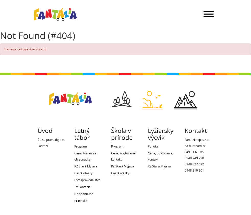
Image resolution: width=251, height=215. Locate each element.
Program (80, 146)
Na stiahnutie (83, 194)
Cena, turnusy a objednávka (85, 156)
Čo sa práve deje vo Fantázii (51, 143)
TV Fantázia (82, 187)
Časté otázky (83, 173)
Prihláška (80, 201)
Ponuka (153, 146)
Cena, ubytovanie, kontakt (123, 156)
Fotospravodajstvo (87, 180)
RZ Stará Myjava (85, 166)
